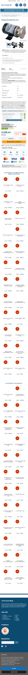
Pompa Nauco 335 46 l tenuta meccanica (8, 285)
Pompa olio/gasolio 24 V (8, 235)
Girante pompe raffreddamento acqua (8, 252)
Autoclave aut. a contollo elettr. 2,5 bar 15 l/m (19, 352)
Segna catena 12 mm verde (8, 445)
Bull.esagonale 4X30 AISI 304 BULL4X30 (19, 478)
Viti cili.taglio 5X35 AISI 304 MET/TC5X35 (8, 545)
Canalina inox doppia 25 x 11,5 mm (8, 511)
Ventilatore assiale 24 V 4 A (8, 369)
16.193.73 (19, 97)
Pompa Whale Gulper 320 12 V (19, 335)
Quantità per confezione (7, 126)
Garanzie (5, 617)
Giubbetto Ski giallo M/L (8, 395)
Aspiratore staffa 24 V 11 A (8, 319)
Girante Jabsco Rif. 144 (20, 218)
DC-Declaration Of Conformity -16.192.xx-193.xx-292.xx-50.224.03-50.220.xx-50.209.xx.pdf (13, 60)
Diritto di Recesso (7, 619)
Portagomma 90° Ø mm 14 (20, 319)
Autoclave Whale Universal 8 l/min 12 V (8, 302)
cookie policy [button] (12, 661)
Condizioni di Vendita (7, 616)
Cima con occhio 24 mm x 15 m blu (20, 461)
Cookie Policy (10, 649)
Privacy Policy (6, 618)
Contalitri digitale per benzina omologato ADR (8, 428)
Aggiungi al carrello (14, 141)
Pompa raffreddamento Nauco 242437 (20, 202)
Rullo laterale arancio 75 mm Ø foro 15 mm (20, 578)
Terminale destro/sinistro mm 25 (8, 561)
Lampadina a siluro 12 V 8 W (20, 528)
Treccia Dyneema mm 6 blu (8, 411)
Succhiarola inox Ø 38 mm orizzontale (8, 528)
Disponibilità (4, 128)
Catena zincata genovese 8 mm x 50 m (19, 395)
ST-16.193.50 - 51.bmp (7, 58)
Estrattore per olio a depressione (20, 235)
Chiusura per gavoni (19, 494)
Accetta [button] (14, 668)
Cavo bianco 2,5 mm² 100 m (20, 411)
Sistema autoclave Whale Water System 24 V (20, 269)
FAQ (20, 166)
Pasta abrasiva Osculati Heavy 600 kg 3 (20, 561)
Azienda (4, 615)
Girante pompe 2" (8, 268)
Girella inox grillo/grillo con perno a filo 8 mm (8, 578)
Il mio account (12, 0)
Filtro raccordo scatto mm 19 (8, 335)
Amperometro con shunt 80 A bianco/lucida (8, 478)
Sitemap (17, 620)
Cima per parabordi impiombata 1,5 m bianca (20, 545)
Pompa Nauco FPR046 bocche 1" (19, 186)
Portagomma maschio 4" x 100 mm (20, 445)
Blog (18, 0)
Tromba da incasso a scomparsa (19, 428)
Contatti (17, 618)
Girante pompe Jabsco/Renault (8, 219)
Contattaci (4, 166)
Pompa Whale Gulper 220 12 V (8, 202)
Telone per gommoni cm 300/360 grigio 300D (8, 461)
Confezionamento (5, 124)
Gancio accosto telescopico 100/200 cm (8, 495)
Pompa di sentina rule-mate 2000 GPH (20, 252)
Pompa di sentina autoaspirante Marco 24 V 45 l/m (20, 286)
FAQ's (17, 617)
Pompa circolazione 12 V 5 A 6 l (20, 369)
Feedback (18, 619)
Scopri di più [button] (14, 672)
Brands (17, 615)
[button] (26, 654)
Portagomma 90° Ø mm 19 (8, 186)
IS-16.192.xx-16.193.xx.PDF (8, 62)
